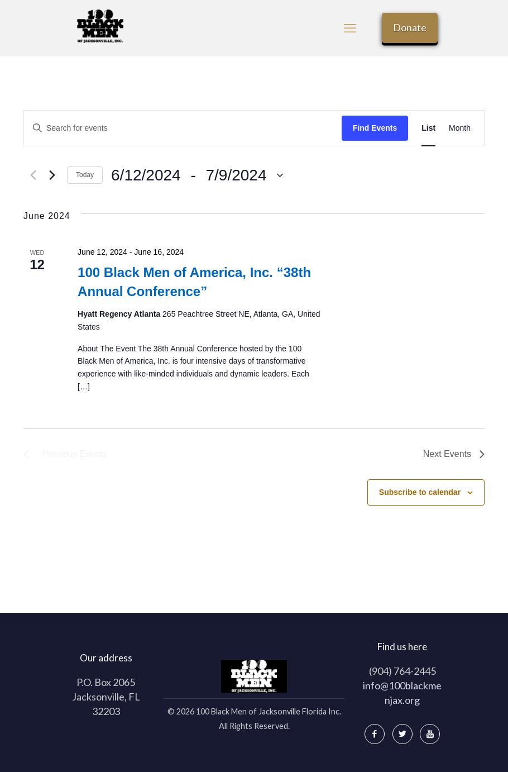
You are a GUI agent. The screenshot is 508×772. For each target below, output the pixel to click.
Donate (409, 27)
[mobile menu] (350, 27)
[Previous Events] (30, 175)
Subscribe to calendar (420, 492)
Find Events (375, 127)
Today (85, 175)
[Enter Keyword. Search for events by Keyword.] (183, 128)
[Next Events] (52, 175)
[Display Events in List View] (428, 128)
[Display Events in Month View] (460, 128)
